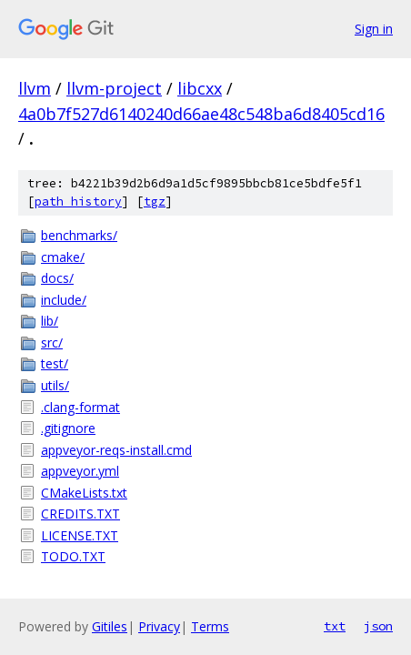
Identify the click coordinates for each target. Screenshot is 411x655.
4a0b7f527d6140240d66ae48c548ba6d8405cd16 (201, 114)
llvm (34, 88)
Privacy (159, 626)
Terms (210, 626)
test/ (54, 363)
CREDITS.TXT (80, 513)
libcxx (199, 88)
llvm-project (114, 88)
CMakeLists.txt (84, 492)
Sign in (374, 28)
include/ (63, 299)
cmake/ (63, 257)
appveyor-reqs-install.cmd (116, 449)
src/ (52, 342)
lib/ (49, 320)
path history (78, 201)
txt (335, 626)
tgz (154, 201)
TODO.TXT (73, 556)
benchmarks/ (79, 235)
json (378, 626)
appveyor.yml (80, 470)
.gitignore (68, 428)
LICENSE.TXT (79, 535)
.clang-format (80, 407)
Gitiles (109, 626)
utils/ (55, 385)
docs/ (57, 278)
